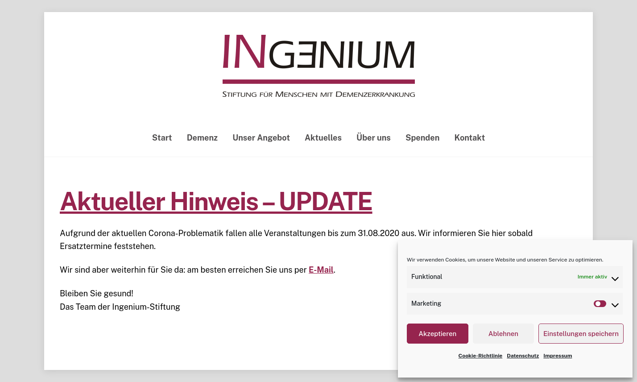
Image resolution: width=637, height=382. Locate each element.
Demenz (202, 137)
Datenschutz (523, 356)
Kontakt (470, 137)
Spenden (422, 137)
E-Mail (321, 269)
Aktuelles (323, 137)
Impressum (557, 356)
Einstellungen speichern (581, 333)
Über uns (373, 137)
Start (162, 137)
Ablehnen (503, 333)
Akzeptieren (437, 333)
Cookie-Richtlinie (481, 356)
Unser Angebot (261, 137)
